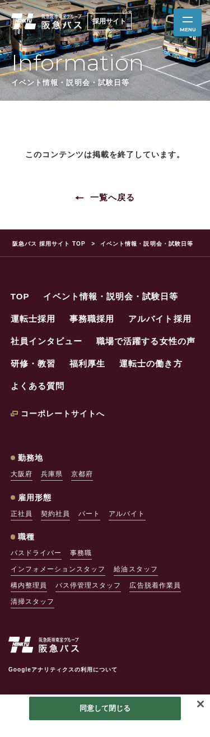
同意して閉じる (105, 708)
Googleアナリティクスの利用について (63, 669)
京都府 (82, 474)
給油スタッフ (135, 569)
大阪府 (21, 474)
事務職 (81, 553)
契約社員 (55, 514)
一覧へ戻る (112, 197)
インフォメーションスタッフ (58, 569)
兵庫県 (52, 474)
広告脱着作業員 (154, 585)
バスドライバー (36, 553)
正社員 (21, 514)
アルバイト (127, 514)
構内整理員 (29, 585)
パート (89, 514)
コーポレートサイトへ (63, 413)
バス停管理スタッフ (88, 585)
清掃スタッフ (32, 601)
